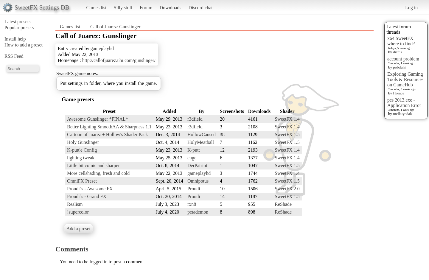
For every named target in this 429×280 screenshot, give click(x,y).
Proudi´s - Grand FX (86, 196)
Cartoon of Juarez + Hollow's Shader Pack (107, 134)
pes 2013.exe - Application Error (404, 102)
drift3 (397, 52)
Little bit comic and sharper (93, 165)
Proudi (193, 188)
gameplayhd (102, 48)
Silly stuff (123, 7)
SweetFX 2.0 (287, 188)
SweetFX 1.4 (287, 119)
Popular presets (19, 27)
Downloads (170, 7)
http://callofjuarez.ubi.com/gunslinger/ (119, 60)
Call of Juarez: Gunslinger (115, 26)
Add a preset (78, 228)
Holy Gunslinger (83, 142)
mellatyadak (402, 113)
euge (191, 157)
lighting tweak (80, 157)
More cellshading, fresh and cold (98, 173)
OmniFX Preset (82, 180)
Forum (146, 7)
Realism (75, 204)
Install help (15, 38)
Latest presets (17, 21)
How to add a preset (23, 44)
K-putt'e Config (82, 150)
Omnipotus (198, 180)
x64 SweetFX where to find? (401, 41)
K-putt (193, 150)
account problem (403, 58)
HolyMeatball (200, 142)
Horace (398, 93)
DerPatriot (197, 165)
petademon (197, 211)
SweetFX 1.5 (287, 134)
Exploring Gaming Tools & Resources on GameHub (405, 79)
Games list (96, 7)
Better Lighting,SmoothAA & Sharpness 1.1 (109, 126)
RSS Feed (14, 56)
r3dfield (195, 119)
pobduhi (399, 67)
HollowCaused (201, 134)
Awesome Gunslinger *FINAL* (97, 119)
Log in (411, 7)
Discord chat (200, 7)
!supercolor (78, 211)
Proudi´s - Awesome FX (90, 188)
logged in (99, 261)
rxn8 (191, 204)
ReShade (283, 204)
